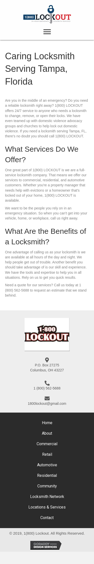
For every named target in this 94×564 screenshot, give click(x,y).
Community (47, 486)
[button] (47, 32)
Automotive (47, 465)
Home (47, 422)
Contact (47, 517)
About (47, 433)
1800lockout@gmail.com (47, 404)
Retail (47, 454)
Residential (47, 475)
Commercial (47, 443)
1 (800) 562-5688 (47, 388)
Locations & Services (47, 507)
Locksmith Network (47, 496)
